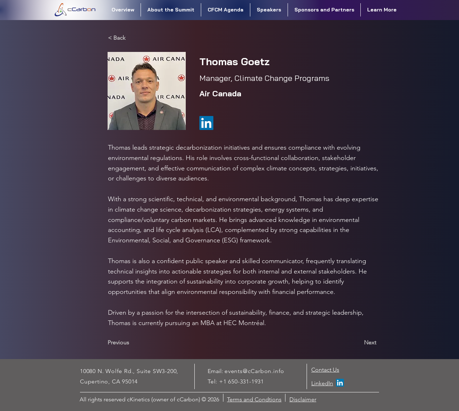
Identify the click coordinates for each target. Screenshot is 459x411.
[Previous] (131, 342)
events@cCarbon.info (254, 371)
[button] (171, 9)
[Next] (358, 342)
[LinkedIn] (340, 383)
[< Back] (131, 38)
